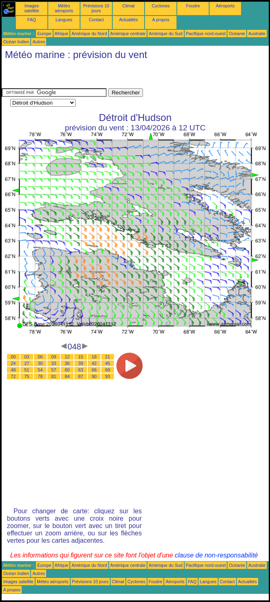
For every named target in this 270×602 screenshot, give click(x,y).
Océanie (237, 33)
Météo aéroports (64, 8)
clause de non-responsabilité (216, 555)
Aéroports (225, 5)
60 (67, 369)
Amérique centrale (127, 33)
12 (67, 356)
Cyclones (161, 5)
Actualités (128, 19)
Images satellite (31, 8)
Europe (44, 33)
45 (107, 363)
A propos (160, 19)
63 (80, 369)
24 (13, 363)
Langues (64, 19)
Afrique (62, 33)
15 (80, 356)
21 (107, 356)
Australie (256, 33)
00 (13, 356)
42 (94, 363)
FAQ (31, 19)
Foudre (193, 5)
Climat (128, 5)
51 (27, 369)
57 (53, 369)
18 (94, 356)
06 (40, 356)
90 (94, 376)
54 (40, 369)
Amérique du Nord (89, 33)
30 (40, 363)
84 (67, 376)
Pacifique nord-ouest (206, 33)
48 (13, 369)
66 (94, 369)
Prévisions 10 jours (96, 8)
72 (13, 376)
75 (27, 376)
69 (107, 369)
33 (53, 363)
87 (80, 376)
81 (53, 376)
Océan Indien (16, 41)
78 (40, 376)
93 (107, 376)
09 (53, 356)
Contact (96, 19)
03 (27, 356)
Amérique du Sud (165, 33)
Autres (38, 41)
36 (67, 363)
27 (27, 363)
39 (80, 363)
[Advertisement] (97, 76)
